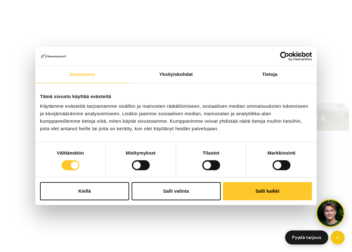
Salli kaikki (267, 191)
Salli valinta (176, 191)
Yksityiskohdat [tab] (176, 74)
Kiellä (84, 191)
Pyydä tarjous (306, 237)
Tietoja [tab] (270, 74)
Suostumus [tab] (82, 74)
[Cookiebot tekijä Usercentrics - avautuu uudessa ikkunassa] (284, 56)
